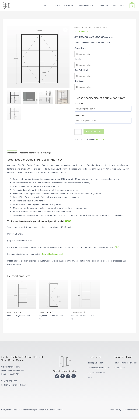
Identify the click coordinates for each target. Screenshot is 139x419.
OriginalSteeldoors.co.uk (52, 254)
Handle (77, 59)
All (75, 32)
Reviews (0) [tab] (46, 153)
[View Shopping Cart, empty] (132, 6)
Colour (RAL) (79, 48)
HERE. (68, 221)
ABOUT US (70, 6)
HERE (116, 247)
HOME (47, 6)
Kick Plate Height (81, 70)
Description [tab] (12, 153)
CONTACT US (104, 6)
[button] (65, 30)
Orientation (79, 81)
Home (76, 27)
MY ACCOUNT (120, 6)
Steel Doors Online (23, 4)
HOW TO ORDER (86, 6)
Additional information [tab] (29, 153)
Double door (86, 27)
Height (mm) (80, 115)
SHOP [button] (56, 6)
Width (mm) (80, 103)
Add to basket (93, 131)
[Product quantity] (77, 132)
